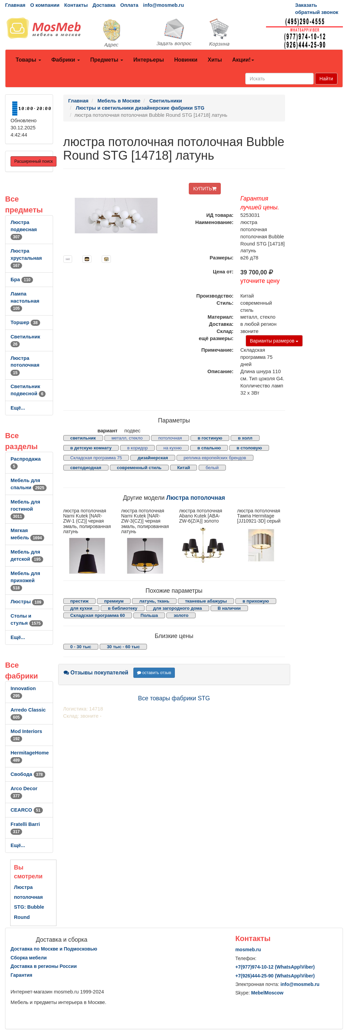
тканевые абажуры (206, 601)
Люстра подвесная (24, 229)
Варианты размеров (274, 341)
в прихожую (256, 601)
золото (180, 615)
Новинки (186, 60)
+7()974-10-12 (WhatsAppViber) (275, 967)
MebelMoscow (267, 992)
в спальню (209, 447)
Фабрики (65, 60)
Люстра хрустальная (26, 258)
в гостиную (210, 438)
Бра (22, 279)
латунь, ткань (154, 601)
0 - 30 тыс (81, 646)
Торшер (25, 322)
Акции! (243, 60)
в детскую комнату (91, 447)
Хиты (215, 60)
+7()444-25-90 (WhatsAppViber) (275, 975)
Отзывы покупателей (96, 672)
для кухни (81, 608)
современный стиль (139, 467)
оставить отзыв (154, 672)
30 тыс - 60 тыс (123, 646)
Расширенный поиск (33, 161)
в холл (245, 438)
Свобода (28, 774)
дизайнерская (152, 457)
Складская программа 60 (97, 615)
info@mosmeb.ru (163, 5)
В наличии (229, 608)
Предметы (106, 60)
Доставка (104, 5)
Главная (15, 5)
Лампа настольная (25, 301)
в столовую (249, 447)
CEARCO (27, 810)
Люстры (27, 601)
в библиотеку (122, 608)
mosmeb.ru (248, 949)
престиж (79, 601)
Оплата (129, 5)
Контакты (76, 5)
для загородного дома (177, 608)
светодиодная (85, 467)
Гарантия (21, 975)
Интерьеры (148, 60)
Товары (28, 60)
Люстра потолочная (25, 365)
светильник (83, 438)
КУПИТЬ (204, 188)
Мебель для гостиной (25, 509)
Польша (149, 615)
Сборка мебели (29, 957)
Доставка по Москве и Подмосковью (54, 949)
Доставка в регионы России (44, 966)
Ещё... (18, 408)
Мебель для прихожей (25, 580)
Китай (183, 467)
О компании (45, 5)
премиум (113, 601)
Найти (326, 78)
